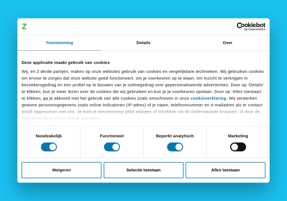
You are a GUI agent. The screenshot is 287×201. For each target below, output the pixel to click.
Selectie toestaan (143, 170)
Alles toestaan (225, 170)
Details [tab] (143, 42)
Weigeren (61, 170)
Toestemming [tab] (59, 42)
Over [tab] (228, 42)
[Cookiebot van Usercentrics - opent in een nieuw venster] (240, 26)
